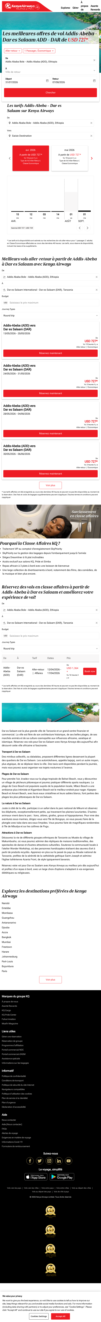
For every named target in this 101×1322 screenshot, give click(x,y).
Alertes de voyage (10, 1133)
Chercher (50, 92)
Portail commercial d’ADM (13, 1054)
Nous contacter (9, 1120)
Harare (5, 951)
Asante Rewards (9, 1006)
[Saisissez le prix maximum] (52, 302)
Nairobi (5, 903)
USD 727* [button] (78, 40)
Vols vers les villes (31, 1188)
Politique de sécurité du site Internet (18, 1085)
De (6, 58)
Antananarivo (9, 922)
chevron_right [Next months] (91, 158)
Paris (4, 971)
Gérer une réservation (12, 1036)
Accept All (60, 1316)
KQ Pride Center (9, 1015)
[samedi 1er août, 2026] (71, 202)
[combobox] (51, 123)
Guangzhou (8, 917)
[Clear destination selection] (92, 135)
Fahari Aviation (9, 1019)
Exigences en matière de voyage (16, 1137)
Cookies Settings (39, 1316)
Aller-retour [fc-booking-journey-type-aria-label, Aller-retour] (11, 50)
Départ (8, 79)
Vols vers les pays (14, 1188)
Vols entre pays (47, 1188)
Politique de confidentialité (14, 1076)
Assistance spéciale (11, 1058)
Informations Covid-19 (12, 1142)
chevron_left (79, 228)
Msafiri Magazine (10, 1023)
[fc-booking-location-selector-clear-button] (95, 60)
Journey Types (8, 309)
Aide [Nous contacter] (12, 1124)
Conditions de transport (13, 1080)
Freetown (7, 946)
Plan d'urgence (9, 1102)
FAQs (4, 1129)
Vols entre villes (62, 1188)
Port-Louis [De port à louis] (7, 961)
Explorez (65, 7)
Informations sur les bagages (15, 1063)
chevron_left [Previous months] (9, 158)
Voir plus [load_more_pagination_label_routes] (50, 979)
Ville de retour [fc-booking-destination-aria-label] (12, 71)
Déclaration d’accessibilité (14, 1107)
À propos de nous (84, 8)
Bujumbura (8, 966)
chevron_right (87, 228)
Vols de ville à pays (61, 1192)
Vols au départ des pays (41, 1192)
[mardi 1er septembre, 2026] (84, 211)
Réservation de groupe (12, 1041)
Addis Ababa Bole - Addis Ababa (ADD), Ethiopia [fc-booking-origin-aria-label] (31, 61)
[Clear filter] (96, 276)
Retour (55, 79)
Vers (9, 130)
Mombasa (7, 912)
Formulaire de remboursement (16, 1146)
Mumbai (6, 942)
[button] (39, 50)
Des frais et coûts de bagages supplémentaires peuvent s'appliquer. (40, 495)
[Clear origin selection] (92, 122)
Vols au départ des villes (81, 1188)
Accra (5, 932)
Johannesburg (9, 956)
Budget (5, 296)
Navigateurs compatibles (13, 1089)
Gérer (75, 7)
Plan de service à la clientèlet (15, 1098)
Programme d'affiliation (13, 1045)
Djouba (5, 927)
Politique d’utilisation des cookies (17, 1093)
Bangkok (6, 937)
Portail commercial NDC (13, 1050)
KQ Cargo (6, 1010)
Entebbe (6, 908)
